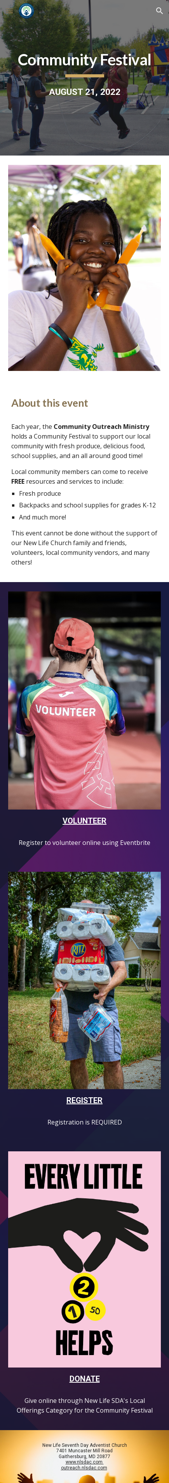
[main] (84, 78)
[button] (9, 10)
